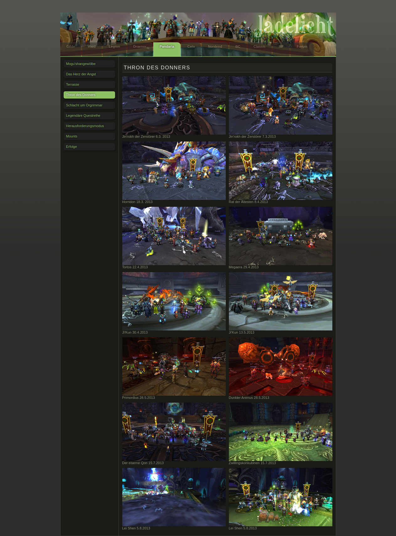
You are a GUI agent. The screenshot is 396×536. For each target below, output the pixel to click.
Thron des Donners (81, 95)
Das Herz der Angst (81, 74)
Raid (92, 46)
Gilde (70, 46)
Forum (302, 46)
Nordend (215, 46)
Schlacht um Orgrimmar (84, 105)
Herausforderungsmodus (85, 126)
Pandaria (167, 46)
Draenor (139, 46)
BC (237, 46)
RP (281, 46)
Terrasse (72, 84)
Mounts (71, 136)
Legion (114, 46)
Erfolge (71, 146)
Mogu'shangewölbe (81, 64)
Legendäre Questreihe (83, 115)
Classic (260, 46)
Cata (191, 46)
